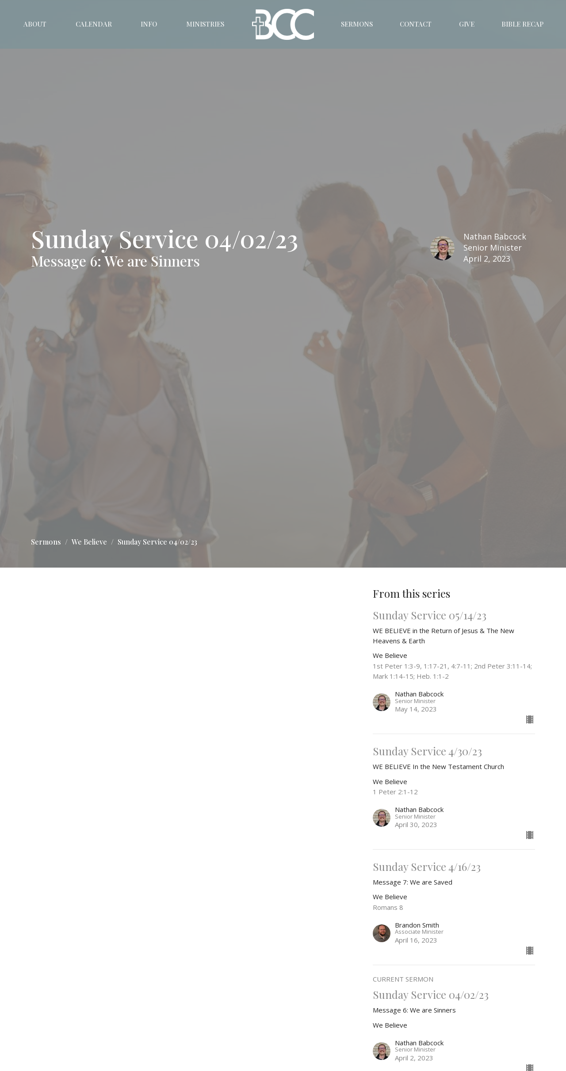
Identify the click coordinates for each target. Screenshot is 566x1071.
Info (149, 23)
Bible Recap (522, 23)
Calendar (94, 23)
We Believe (89, 541)
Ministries (205, 23)
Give (466, 23)
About (34, 23)
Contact (416, 23)
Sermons (357, 23)
